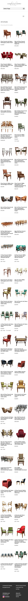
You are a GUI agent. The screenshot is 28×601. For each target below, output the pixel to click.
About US (18, 593)
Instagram (7, 596)
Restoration (18, 594)
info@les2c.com (6, 593)
